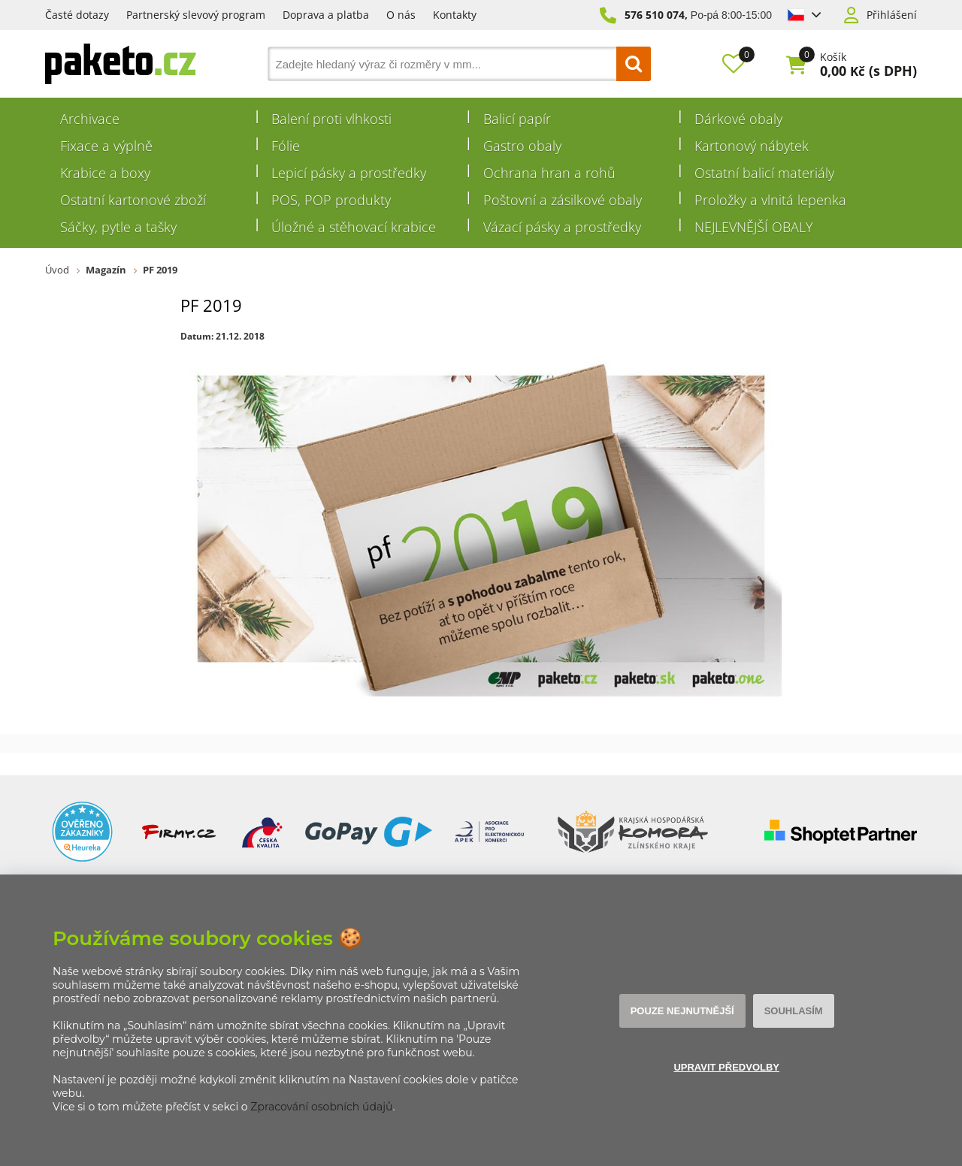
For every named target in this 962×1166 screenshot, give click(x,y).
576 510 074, (656, 15)
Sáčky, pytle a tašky (118, 227)
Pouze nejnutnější (682, 1010)
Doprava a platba (326, 15)
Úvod (57, 269)
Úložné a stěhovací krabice (353, 227)
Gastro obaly (522, 146)
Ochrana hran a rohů (549, 173)
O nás (401, 15)
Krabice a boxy (105, 173)
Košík (833, 57)
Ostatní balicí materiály (764, 173)
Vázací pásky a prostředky (562, 227)
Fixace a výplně (106, 146)
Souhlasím (793, 1010)
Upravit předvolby (726, 1067)
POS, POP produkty (331, 200)
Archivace (89, 119)
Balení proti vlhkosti (331, 119)
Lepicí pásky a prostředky (348, 173)
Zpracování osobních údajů (321, 1106)
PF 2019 (160, 269)
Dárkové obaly (738, 119)
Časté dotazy (77, 15)
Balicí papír (517, 119)
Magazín (106, 269)
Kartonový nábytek (751, 146)
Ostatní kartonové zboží (133, 200)
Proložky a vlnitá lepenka (770, 200)
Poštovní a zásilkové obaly (562, 200)
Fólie (285, 146)
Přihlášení (892, 15)
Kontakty (454, 15)
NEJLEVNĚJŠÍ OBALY (753, 227)
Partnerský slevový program (195, 15)
